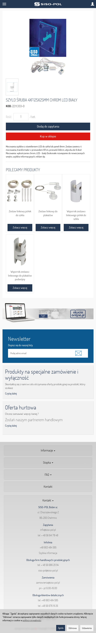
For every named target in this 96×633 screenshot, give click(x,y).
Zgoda (60, 627)
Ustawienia (87, 628)
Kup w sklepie (48, 136)
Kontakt (48, 487)
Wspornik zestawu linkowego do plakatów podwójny (20, 275)
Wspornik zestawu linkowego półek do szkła (76, 215)
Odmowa (73, 628)
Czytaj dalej (11, 393)
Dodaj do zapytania (48, 126)
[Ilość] (20, 116)
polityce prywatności (32, 620)
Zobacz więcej (20, 227)
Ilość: (9, 117)
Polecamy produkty (23, 169)
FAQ (48, 475)
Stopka (48, 462)
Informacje (48, 450)
